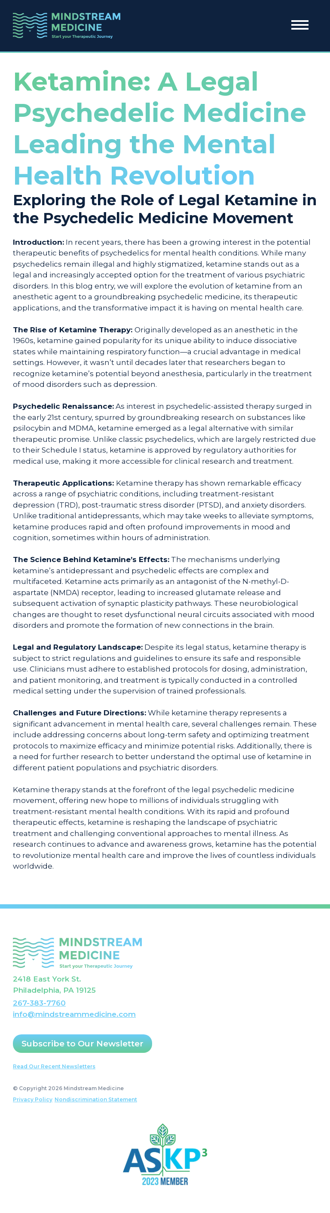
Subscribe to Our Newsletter (82, 1044)
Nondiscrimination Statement (96, 1099)
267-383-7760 (39, 1003)
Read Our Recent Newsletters (54, 1066)
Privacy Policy (32, 1099)
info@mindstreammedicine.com (74, 1014)
